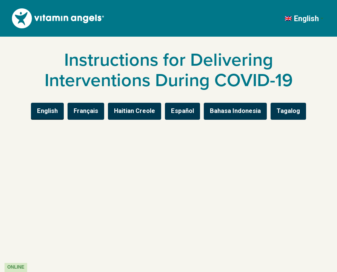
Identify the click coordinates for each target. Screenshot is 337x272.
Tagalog (288, 110)
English (47, 110)
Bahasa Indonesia (235, 110)
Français (86, 110)
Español (182, 110)
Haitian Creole (134, 110)
